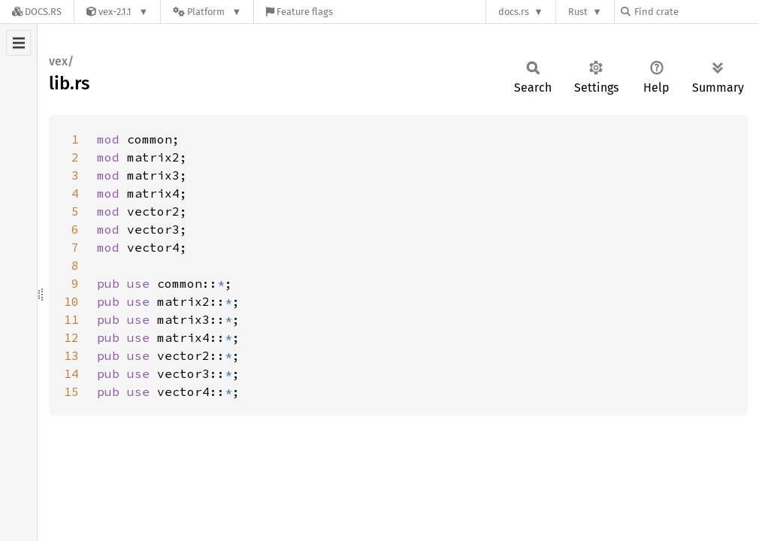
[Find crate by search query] (696, 11)
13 (71, 355)
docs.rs (513, 11)
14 (71, 373)
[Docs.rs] (37, 11)
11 (71, 319)
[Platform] (207, 11)
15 (71, 391)
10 (71, 301)
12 (71, 337)
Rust (578, 11)
